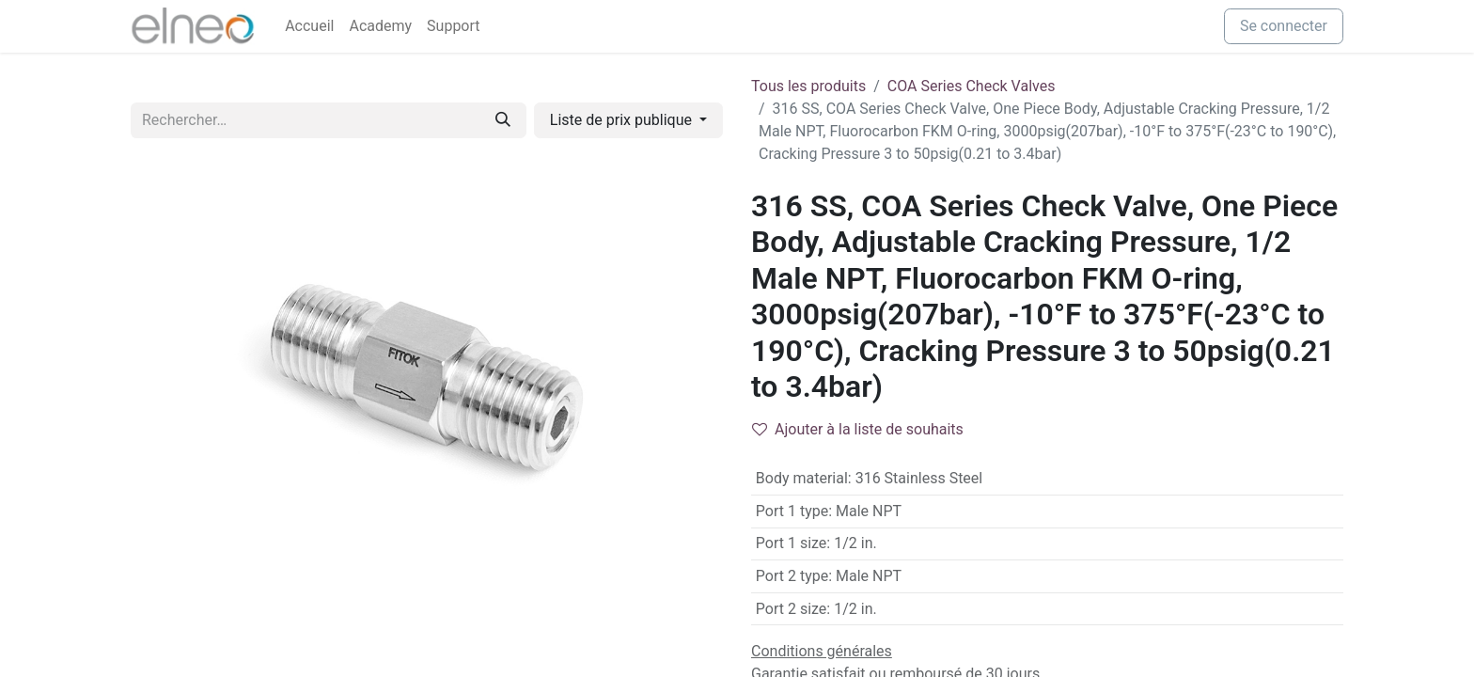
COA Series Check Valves (971, 86)
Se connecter (1283, 26)
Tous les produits (808, 86)
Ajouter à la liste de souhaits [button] (858, 429)
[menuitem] (309, 26)
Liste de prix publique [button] (623, 120)
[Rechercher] (502, 120)
